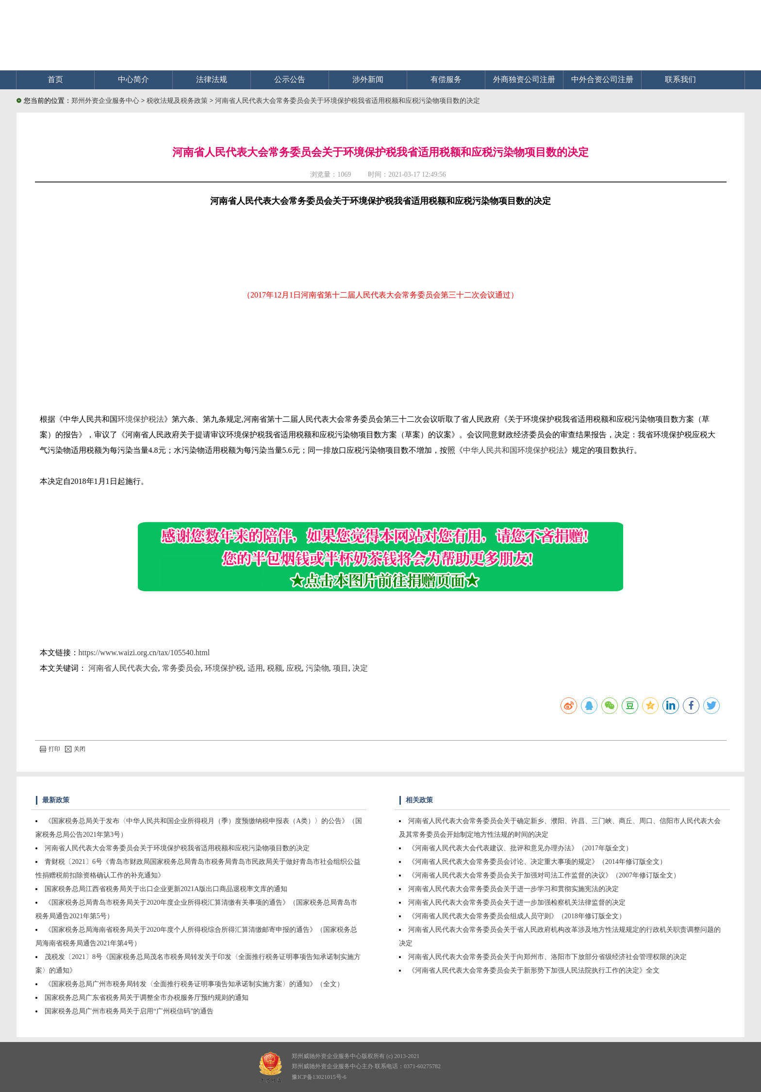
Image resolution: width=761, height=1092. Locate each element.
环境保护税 (224, 668)
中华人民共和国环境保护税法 (513, 450)
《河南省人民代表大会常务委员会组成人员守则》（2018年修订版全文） (517, 916)
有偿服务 (446, 79)
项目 (340, 668)
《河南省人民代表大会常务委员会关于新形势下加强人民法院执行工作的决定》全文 (534, 970)
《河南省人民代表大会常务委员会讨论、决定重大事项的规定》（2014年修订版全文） (537, 861)
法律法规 (211, 79)
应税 (294, 668)
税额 (274, 668)
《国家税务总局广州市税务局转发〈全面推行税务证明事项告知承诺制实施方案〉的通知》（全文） (194, 984)
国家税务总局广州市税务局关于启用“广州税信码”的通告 (129, 1011)
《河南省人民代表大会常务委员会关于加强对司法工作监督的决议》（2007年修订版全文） (544, 875)
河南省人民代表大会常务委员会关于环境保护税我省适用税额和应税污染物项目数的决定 (347, 100)
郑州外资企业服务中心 (105, 100)
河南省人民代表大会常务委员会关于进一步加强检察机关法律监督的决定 (517, 902)
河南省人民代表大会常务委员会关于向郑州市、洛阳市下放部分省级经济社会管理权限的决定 (547, 956)
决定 (360, 668)
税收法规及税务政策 (178, 100)
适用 (255, 668)
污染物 (317, 668)
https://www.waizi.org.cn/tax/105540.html (144, 652)
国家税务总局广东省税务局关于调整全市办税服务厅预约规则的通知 (146, 997)
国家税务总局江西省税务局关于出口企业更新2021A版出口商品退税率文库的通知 (166, 889)
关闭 (75, 748)
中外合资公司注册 (602, 79)
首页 (55, 79)
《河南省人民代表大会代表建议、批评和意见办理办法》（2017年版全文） (520, 848)
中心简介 (133, 79)
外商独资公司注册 (524, 79)
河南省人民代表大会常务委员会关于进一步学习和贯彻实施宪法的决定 (513, 889)
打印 (50, 748)
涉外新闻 (367, 79)
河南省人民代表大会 (123, 668)
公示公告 (289, 79)
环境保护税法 (140, 419)
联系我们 (680, 79)
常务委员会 (181, 668)
